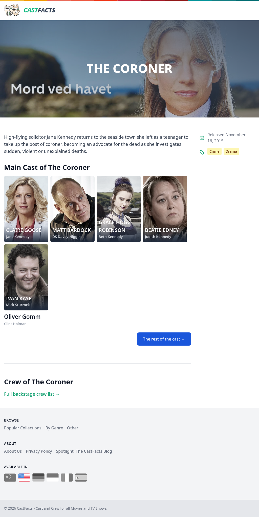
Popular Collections (22, 428)
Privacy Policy (39, 451)
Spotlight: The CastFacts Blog (84, 451)
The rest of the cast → (164, 339)
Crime (214, 151)
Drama (231, 151)
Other (72, 428)
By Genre (54, 428)
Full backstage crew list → (32, 394)
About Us (13, 451)
